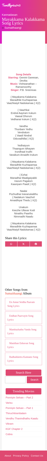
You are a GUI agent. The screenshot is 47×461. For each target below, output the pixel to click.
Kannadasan (9, 14)
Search (34, 379)
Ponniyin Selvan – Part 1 (19, 408)
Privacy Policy (21, 456)
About (8, 456)
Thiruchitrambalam (16, 413)
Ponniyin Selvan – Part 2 (19, 397)
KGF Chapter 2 (14, 429)
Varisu (9, 402)
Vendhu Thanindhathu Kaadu (22, 418)
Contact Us (37, 456)
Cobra (9, 434)
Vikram (9, 423)
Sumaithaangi (13, 27)
